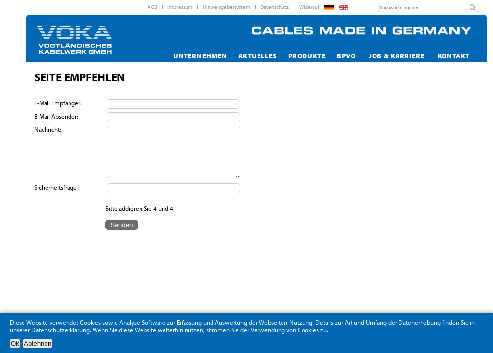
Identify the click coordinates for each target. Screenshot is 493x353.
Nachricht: (48, 129)
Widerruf (309, 6)
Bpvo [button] (347, 55)
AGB (152, 6)
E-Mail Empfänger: (58, 103)
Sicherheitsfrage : (57, 187)
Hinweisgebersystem (226, 6)
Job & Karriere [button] (397, 55)
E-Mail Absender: (57, 116)
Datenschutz (274, 6)
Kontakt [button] (454, 55)
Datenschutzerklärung (60, 330)
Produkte (307, 55)
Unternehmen (200, 55)
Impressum (179, 6)
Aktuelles (257, 55)
